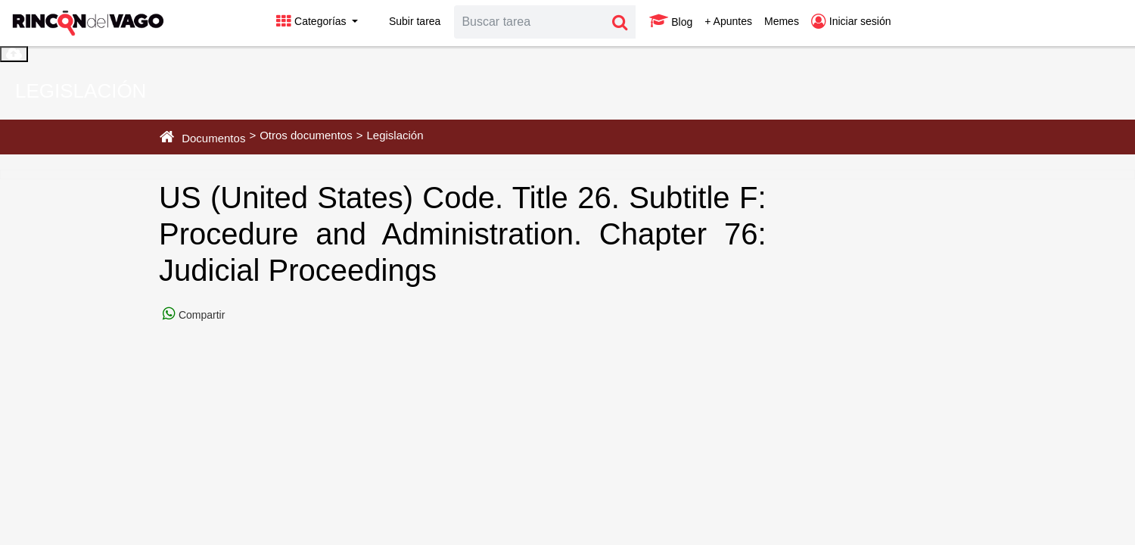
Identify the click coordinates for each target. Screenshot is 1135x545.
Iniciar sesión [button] (851, 21)
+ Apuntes (728, 21)
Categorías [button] (312, 21)
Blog (670, 21)
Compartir (200, 315)
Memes (781, 21)
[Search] (529, 22)
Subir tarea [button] (405, 21)
